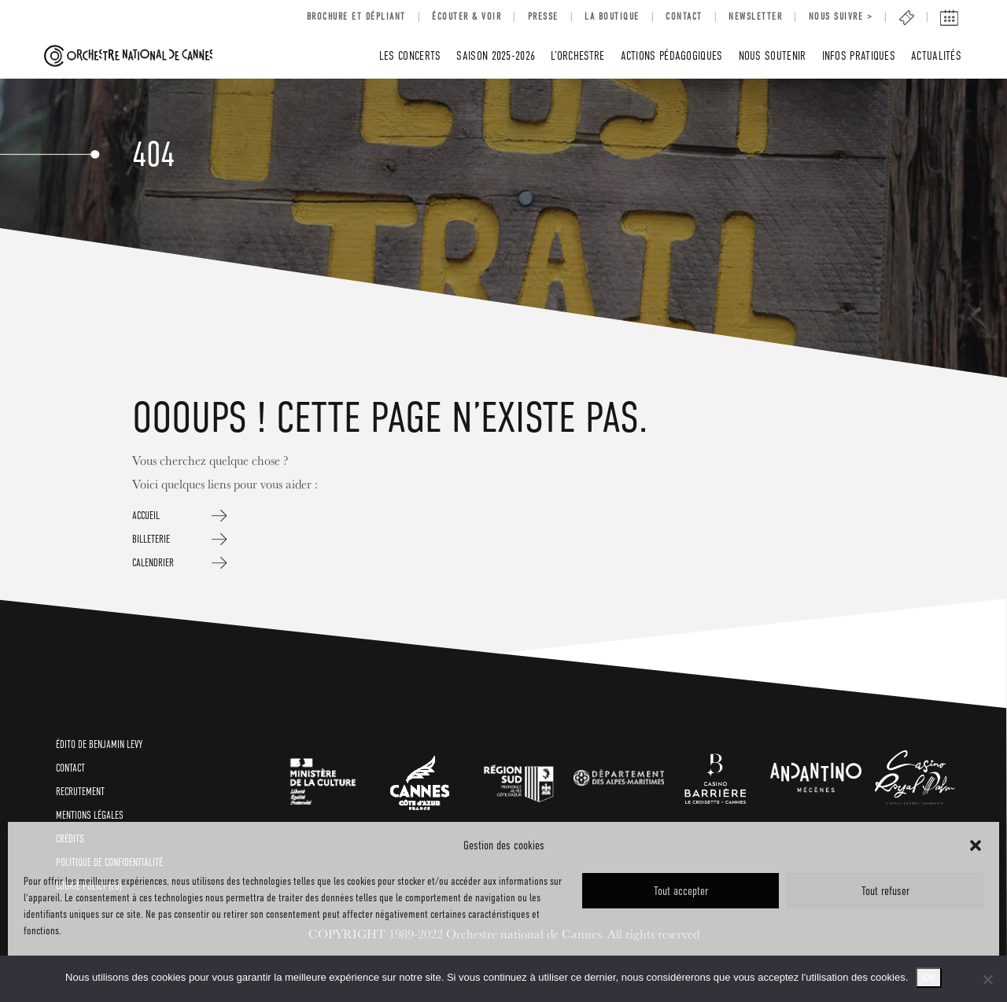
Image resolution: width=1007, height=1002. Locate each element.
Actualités (936, 55)
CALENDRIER (153, 563)
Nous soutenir (772, 55)
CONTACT (70, 768)
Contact (684, 16)
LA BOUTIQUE (612, 16)
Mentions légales (90, 815)
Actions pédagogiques (672, 55)
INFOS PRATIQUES (859, 55)
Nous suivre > (841, 16)
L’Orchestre (577, 55)
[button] (975, 845)
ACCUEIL (146, 515)
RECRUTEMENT (80, 792)
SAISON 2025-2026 (495, 55)
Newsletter (755, 16)
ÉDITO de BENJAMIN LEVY (99, 744)
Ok (928, 977)
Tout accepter (681, 890)
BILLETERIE (151, 539)
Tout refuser (885, 890)
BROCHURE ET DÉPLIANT (356, 16)
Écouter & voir (466, 16)
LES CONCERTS (410, 55)
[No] (987, 979)
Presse (543, 16)
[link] (323, 777)
